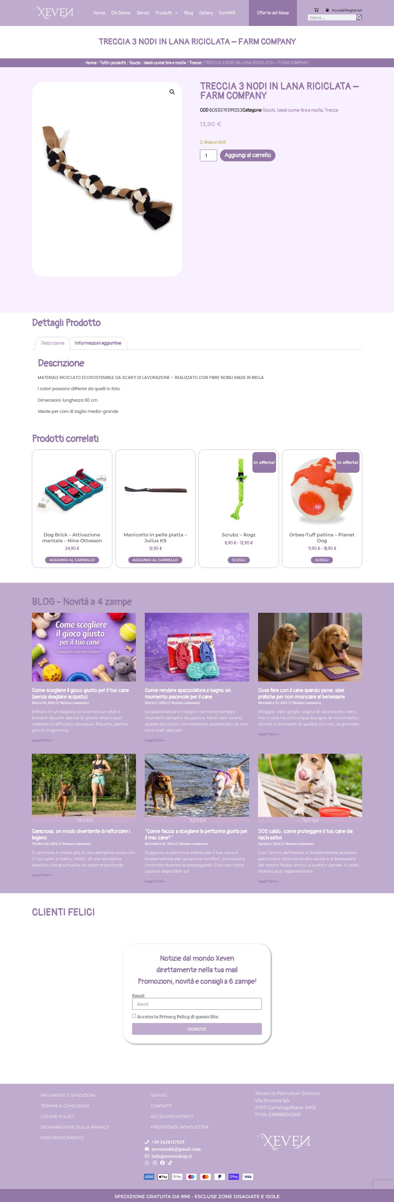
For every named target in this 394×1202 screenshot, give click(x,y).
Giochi (134, 63)
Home (99, 13)
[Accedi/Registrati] (327, 10)
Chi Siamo (121, 13)
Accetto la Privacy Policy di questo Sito (177, 1016)
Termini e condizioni (65, 1106)
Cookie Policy (57, 1116)
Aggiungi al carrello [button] (72, 560)
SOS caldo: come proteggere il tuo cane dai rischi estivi (305, 834)
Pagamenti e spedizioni (68, 1095)
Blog (188, 13)
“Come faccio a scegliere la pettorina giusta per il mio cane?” (196, 834)
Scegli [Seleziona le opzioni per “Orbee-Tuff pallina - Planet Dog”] (322, 560)
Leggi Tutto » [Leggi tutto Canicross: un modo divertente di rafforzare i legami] (42, 874)
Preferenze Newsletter (180, 1127)
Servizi (143, 13)
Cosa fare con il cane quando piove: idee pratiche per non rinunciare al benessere (301, 693)
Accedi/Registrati (347, 10)
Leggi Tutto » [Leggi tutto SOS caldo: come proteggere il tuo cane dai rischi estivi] (268, 880)
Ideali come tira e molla (165, 63)
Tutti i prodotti (113, 63)
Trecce (195, 63)
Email (138, 995)
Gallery (206, 13)
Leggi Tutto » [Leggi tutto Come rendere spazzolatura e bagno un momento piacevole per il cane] (155, 740)
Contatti (227, 13)
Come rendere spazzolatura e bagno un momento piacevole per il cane (188, 693)
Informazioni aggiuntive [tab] (98, 343)
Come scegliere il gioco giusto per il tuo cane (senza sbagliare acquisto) (80, 693)
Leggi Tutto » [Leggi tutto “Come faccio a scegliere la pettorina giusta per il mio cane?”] (155, 880)
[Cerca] (359, 17)
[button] (172, 92)
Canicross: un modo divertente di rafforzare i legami (81, 834)
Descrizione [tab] (52, 343)
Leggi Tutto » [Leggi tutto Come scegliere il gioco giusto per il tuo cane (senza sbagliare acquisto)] (42, 740)
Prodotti (166, 13)
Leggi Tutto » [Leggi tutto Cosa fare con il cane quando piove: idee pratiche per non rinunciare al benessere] (268, 733)
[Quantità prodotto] (208, 155)
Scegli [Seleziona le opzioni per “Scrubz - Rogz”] (238, 560)
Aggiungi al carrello (247, 155)
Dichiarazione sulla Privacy (75, 1127)
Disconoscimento (62, 1137)
